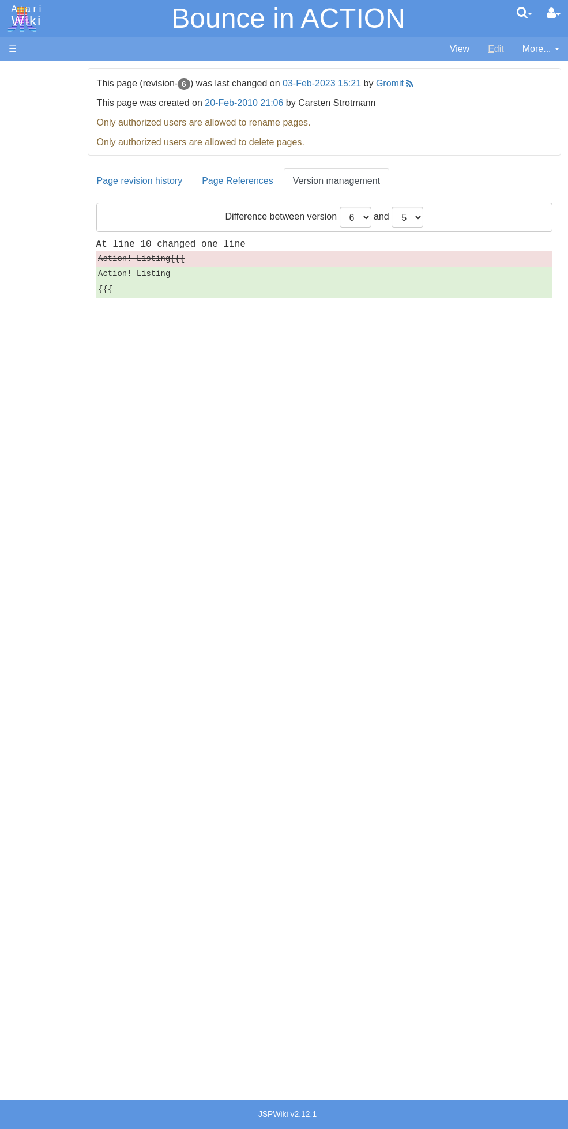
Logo (42, 387)
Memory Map (35, 152)
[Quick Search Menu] (524, 13)
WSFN (45, 480)
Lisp (40, 374)
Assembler (54, 295)
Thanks (24, 981)
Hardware (28, 94)
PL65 (42, 440)
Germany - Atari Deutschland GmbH (64, 856)
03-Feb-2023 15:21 (364, 83)
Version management (378, 181)
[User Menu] (553, 13)
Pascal (45, 414)
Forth (42, 335)
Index (20, 250)
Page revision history (182, 181)
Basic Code (55, 578)
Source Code (58, 538)
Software (27, 113)
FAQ (18, 230)
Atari (24, 16)
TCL (40, 466)
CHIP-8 (47, 493)
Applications (33, 133)
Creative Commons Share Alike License (57, 1060)
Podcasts (28, 771)
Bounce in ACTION (288, 18)
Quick (43, 453)
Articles (24, 74)
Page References (280, 181)
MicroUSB (29, 191)
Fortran (47, 348)
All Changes (33, 211)
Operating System (69, 525)
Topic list (26, 171)
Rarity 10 (27, 994)
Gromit (432, 83)
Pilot (41, 427)
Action (44, 282)
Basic (43, 309)
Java (41, 361)
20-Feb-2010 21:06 (286, 103)
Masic (44, 401)
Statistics (27, 1007)
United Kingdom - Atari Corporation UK (67, 948)
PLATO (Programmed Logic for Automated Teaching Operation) (53, 738)
